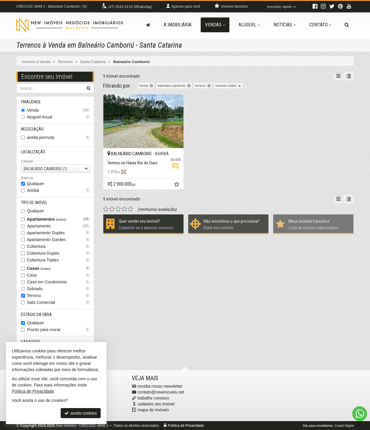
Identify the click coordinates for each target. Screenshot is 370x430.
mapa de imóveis (153, 409)
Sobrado (58, 288)
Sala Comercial (58, 302)
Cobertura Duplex (58, 253)
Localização (33, 152)
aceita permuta (58, 137)
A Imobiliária (178, 25)
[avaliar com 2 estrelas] (112, 209)
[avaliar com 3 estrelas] (118, 209)
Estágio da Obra (36, 314)
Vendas (215, 25)
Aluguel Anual (58, 117)
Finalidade (31, 102)
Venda (58, 110)
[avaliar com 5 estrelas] (130, 209)
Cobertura (58, 246)
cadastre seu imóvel (156, 404)
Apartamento (58, 226)
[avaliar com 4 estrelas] (124, 209)
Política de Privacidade (186, 425)
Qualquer (35, 183)
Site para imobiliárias (318, 425)
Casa (58, 275)
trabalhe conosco (153, 398)
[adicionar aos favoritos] (177, 185)
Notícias (285, 25)
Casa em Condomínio (58, 282)
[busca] (346, 24)
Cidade (27, 161)
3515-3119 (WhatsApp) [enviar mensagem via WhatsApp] (130, 7)
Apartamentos (58, 219)
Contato (320, 25)
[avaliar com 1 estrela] (106, 209)
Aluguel (249, 25)
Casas (58, 268)
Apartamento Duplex (58, 232)
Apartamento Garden (58, 239)
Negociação (32, 129)
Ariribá (58, 190)
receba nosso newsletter (160, 386)
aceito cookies (81, 413)
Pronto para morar (58, 329)
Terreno (58, 295)
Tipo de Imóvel (34, 202)
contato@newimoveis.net (161, 392)
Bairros (27, 178)
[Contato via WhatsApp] (359, 413)
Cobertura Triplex (58, 260)
